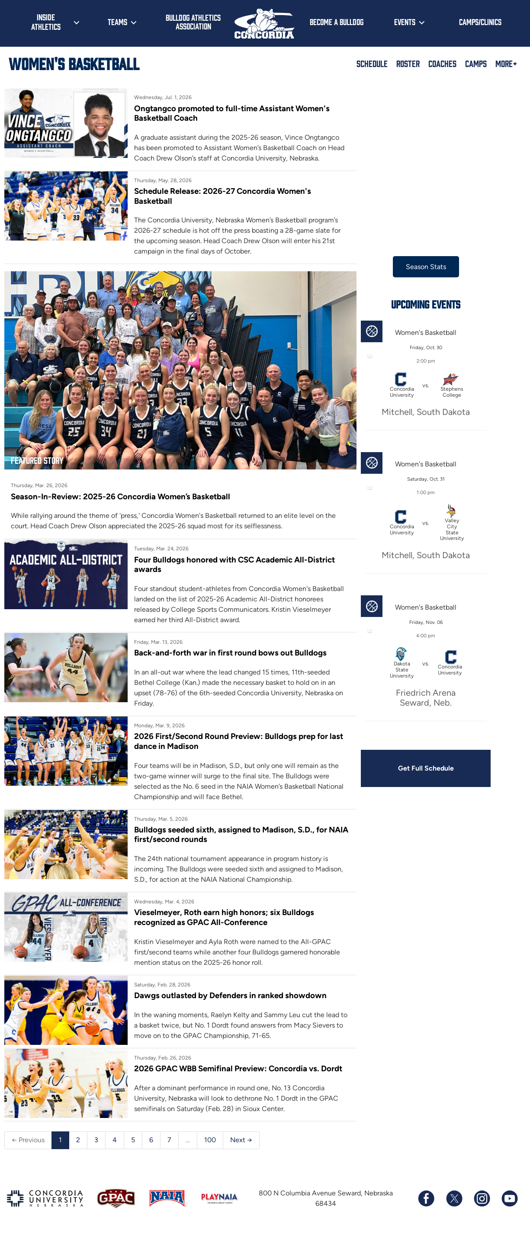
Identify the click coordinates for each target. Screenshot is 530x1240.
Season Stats (412, 267)
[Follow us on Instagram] (481, 1202)
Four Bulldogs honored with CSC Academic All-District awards (230, 557)
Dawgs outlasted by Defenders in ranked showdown (226, 989)
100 (210, 1143)
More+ (506, 63)
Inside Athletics (46, 21)
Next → (241, 1143)
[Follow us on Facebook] (426, 1202)
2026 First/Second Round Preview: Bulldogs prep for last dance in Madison (226, 734)
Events (404, 21)
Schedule (372, 63)
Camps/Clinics (480, 21)
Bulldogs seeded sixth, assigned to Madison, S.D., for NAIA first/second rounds (226, 827)
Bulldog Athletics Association (193, 22)
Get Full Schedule (412, 768)
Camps (476, 63)
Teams (117, 21)
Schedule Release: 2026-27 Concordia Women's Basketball (218, 196)
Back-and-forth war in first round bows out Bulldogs (226, 646)
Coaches (442, 63)
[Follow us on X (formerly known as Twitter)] (454, 1202)
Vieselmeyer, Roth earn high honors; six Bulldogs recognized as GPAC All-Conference (219, 910)
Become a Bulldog (336, 21)
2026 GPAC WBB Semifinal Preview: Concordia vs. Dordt (222, 1066)
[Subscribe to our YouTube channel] (509, 1202)
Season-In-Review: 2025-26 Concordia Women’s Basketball (121, 489)
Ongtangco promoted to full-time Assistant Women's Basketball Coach (228, 113)
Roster (408, 63)
